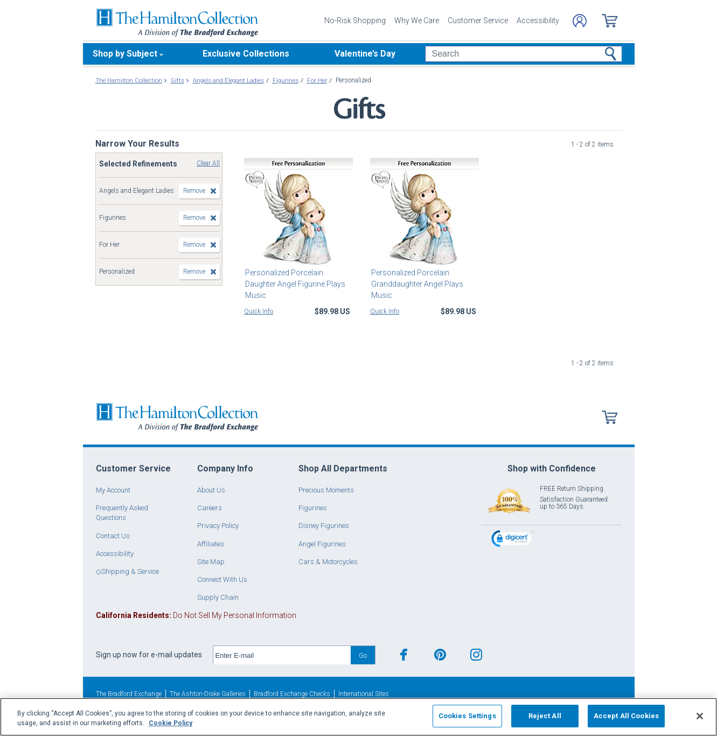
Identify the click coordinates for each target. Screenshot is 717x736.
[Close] (700, 716)
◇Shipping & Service (127, 571)
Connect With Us (222, 579)
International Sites (363, 694)
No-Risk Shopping (355, 20)
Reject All (544, 716)
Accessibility (538, 20)
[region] (358, 717)
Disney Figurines (323, 526)
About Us (211, 490)
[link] (512, 540)
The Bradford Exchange (129, 694)
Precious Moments (326, 490)
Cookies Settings (467, 716)
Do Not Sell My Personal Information (196, 615)
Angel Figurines (322, 544)
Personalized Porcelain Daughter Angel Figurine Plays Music (294, 284)
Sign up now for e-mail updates (149, 654)
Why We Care (416, 20)
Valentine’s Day (365, 53)
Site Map (211, 562)
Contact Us (113, 536)
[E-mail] (282, 655)
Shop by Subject (125, 53)
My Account (113, 490)
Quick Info (258, 311)
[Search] (523, 54)
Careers (209, 508)
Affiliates (210, 544)
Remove (194, 191)
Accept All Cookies (626, 716)
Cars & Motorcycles (328, 562)
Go (363, 655)
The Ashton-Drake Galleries (208, 694)
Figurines (312, 508)
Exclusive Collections (246, 53)
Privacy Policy (218, 526)
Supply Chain (218, 597)
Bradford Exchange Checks (292, 694)
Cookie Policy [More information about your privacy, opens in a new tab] (170, 723)
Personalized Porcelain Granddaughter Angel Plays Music (416, 284)
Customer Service (478, 20)
